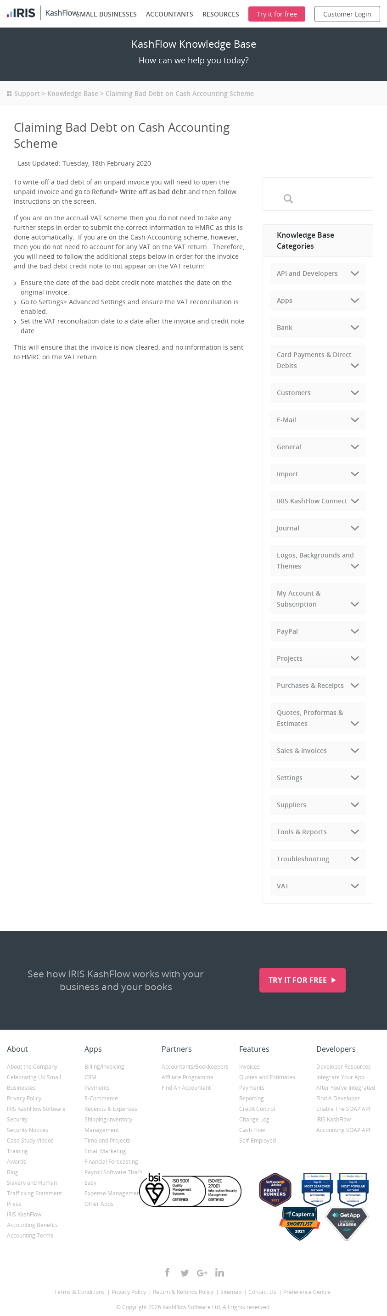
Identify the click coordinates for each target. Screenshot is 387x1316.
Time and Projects (107, 1140)
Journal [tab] (288, 528)
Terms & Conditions (79, 1292)
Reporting (251, 1098)
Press (14, 1204)
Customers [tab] (294, 392)
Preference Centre (307, 1292)
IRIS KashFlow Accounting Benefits (32, 1219)
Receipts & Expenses (110, 1109)
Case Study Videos (30, 1140)
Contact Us (262, 1292)
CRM (90, 1077)
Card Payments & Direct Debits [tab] (314, 360)
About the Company (32, 1067)
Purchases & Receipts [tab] (310, 685)
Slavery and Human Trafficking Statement (34, 1188)
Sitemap (230, 1292)
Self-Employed (257, 1140)
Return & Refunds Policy (183, 1292)
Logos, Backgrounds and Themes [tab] (315, 560)
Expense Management (113, 1193)
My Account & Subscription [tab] (298, 598)
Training (17, 1151)
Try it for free (299, 980)
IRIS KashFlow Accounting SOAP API (343, 1124)
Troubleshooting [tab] (303, 858)
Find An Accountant (186, 1088)
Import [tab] (287, 473)
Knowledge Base (72, 93)
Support (27, 93)
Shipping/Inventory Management (108, 1124)
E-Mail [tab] (286, 419)
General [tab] (289, 446)
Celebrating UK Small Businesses (34, 1082)
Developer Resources (343, 1067)
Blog (12, 1172)
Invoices (249, 1067)
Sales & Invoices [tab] (302, 750)
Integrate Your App (340, 1077)
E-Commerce (101, 1098)
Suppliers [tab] (291, 804)
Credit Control (257, 1109)
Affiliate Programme (187, 1077)
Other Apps (98, 1204)
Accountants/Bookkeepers (193, 1067)
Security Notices (27, 1130)
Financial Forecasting (111, 1161)
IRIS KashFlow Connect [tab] (312, 500)
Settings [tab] (290, 777)
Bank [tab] (284, 327)
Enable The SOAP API (343, 1109)
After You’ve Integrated (345, 1088)
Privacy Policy (24, 1098)
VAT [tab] (283, 885)
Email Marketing (105, 1151)
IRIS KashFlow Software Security (36, 1114)
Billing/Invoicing (104, 1067)
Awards (16, 1161)
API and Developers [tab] (307, 273)
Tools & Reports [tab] (302, 831)
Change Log (254, 1119)
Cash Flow (252, 1130)
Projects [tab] (290, 658)
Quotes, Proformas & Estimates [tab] (310, 718)
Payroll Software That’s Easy (113, 1177)
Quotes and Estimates (267, 1077)
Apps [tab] (284, 300)
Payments (97, 1088)
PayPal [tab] (287, 631)
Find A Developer (338, 1098)
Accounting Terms (30, 1235)
